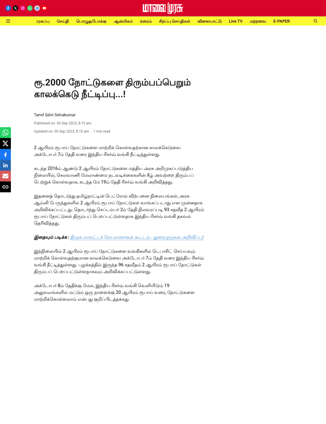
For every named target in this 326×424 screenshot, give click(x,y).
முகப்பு (42, 21)
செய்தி (63, 21)
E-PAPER (281, 21)
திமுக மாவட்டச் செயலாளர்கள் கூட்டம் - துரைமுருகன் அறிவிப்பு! (137, 237)
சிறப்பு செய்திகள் (174, 21)
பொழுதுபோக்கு (91, 21)
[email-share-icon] (5, 178)
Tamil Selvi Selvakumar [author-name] (55, 114)
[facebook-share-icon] (5, 157)
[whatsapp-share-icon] (5, 135)
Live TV (235, 21)
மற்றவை (258, 21)
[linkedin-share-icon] (5, 167)
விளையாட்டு (209, 21)
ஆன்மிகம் (123, 21)
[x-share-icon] (5, 146)
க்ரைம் (146, 21)
